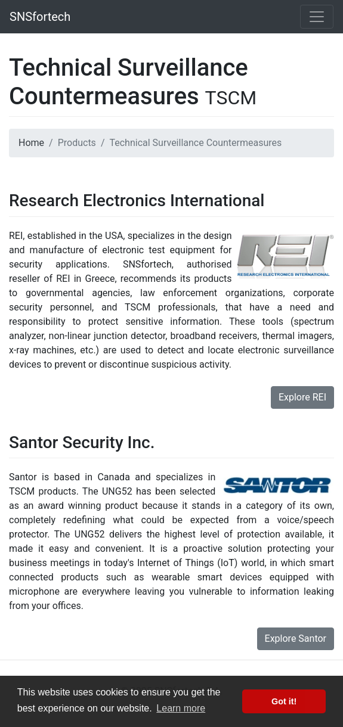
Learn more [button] (180, 708)
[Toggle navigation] (316, 17)
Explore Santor (295, 638)
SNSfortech (40, 17)
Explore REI (302, 397)
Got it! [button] (283, 701)
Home (31, 142)
